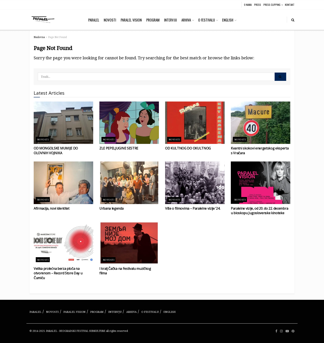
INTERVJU (170, 20)
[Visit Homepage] (43, 19)
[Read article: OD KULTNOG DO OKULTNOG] (195, 123)
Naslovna (39, 37)
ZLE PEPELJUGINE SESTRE (118, 148)
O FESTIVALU (206, 20)
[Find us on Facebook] (276, 331)
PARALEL (93, 20)
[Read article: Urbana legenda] (129, 182)
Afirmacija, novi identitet (51, 208)
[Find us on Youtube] (287, 331)
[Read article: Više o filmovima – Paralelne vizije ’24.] (195, 182)
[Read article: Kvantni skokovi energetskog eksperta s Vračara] (260, 123)
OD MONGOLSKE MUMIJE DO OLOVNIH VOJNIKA (56, 150)
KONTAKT (289, 4)
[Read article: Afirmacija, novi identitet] (63, 182)
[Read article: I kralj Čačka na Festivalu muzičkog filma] (129, 243)
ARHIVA (186, 20)
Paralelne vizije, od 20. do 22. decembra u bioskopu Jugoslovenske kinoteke (259, 210)
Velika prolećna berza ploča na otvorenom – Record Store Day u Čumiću (58, 273)
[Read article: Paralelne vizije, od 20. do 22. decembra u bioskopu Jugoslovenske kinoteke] (260, 182)
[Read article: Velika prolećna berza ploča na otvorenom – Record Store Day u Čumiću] (63, 243)
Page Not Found (57, 37)
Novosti (43, 139)
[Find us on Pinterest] (293, 331)
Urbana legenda (111, 208)
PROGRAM (153, 20)
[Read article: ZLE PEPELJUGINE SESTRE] (129, 123)
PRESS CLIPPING (271, 4)
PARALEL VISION (131, 20)
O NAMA (248, 4)
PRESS (257, 4)
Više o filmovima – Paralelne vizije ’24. (192, 208)
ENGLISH (227, 20)
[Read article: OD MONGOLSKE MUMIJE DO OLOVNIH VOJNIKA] (63, 123)
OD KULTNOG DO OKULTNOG (188, 148)
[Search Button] (292, 20)
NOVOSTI (110, 20)
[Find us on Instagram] (281, 331)
